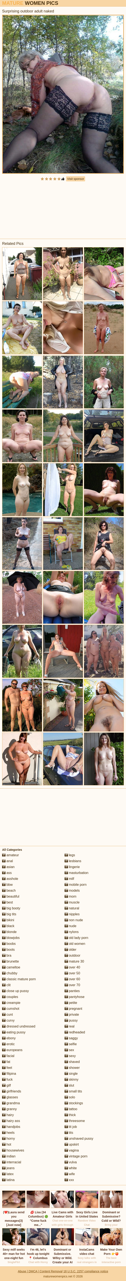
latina (8, 1180)
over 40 (72, 967)
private (72, 1014)
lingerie (72, 867)
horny (8, 1138)
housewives (13, 1150)
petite (71, 1003)
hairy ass (11, 1121)
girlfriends (11, 1091)
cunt (7, 1014)
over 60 (72, 979)
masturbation (77, 873)
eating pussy (13, 1032)
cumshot (10, 1008)
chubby (9, 973)
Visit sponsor (75, 179)
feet (7, 1067)
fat (6, 1062)
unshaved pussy (79, 1138)
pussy (71, 1020)
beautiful (10, 896)
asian (8, 867)
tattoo (71, 1109)
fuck (7, 1079)
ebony (9, 1038)
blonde (9, 932)
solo (70, 1097)
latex (8, 1174)
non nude (74, 920)
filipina (9, 1073)
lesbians (73, 861)
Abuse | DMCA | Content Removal (40, 1271)
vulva (71, 1162)
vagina (72, 1150)
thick (70, 1115)
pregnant (73, 1008)
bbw (7, 884)
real (70, 1026)
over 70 (72, 985)
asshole (10, 879)
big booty (11, 908)
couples (10, 997)
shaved (72, 1062)
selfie (71, 1044)
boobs (9, 943)
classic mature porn (19, 979)
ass (7, 873)
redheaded (75, 1032)
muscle (72, 902)
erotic (8, 1044)
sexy (70, 1056)
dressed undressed (18, 1026)
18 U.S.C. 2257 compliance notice (85, 1271)
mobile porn (76, 884)
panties (72, 991)
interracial (11, 1162)
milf (69, 879)
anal (7, 861)
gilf (6, 1085)
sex (69, 1050)
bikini (8, 920)
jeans (8, 1168)
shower (72, 1067)
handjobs (11, 1127)
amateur (10, 855)
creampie (11, 1003)
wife (70, 1174)
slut (69, 1085)
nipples (72, 914)
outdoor (72, 955)
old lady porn (76, 938)
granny (9, 1109)
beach (9, 890)
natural (72, 908)
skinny (72, 1079)
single (71, 1073)
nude (70, 926)
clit (6, 985)
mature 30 (74, 961)
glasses (10, 1097)
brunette (10, 961)
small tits (73, 1091)
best (7, 902)
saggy (71, 1038)
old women (75, 943)
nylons (72, 932)
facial (8, 1056)
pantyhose (74, 997)
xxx (69, 1180)
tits (69, 1132)
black (8, 926)
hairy (8, 1115)
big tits (9, 914)
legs (70, 855)
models (72, 890)
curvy (8, 1020)
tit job (71, 1127)
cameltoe (11, 967)
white (71, 1168)
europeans (12, 1050)
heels (8, 1132)
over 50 (72, 973)
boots (8, 949)
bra (6, 955)
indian (8, 1156)
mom (70, 896)
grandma (11, 1103)
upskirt (72, 1144)
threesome (75, 1121)
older (70, 949)
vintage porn (76, 1156)
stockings (74, 1103)
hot (6, 1144)
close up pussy (15, 991)
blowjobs (11, 938)
